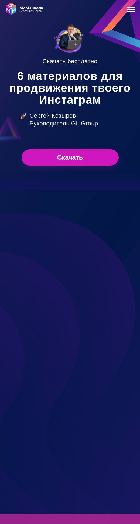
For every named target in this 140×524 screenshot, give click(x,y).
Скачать (70, 157)
